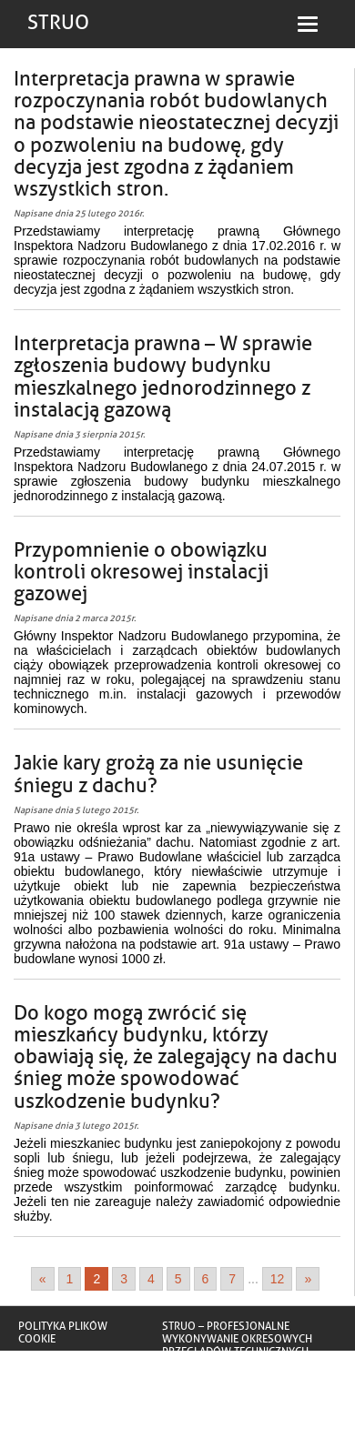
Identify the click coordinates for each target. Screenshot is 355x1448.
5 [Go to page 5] (178, 1279)
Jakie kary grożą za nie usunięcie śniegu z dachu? (158, 774)
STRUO (58, 23)
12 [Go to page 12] (277, 1279)
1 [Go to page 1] (70, 1279)
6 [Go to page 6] (205, 1279)
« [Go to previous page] (42, 1279)
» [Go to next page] (307, 1279)
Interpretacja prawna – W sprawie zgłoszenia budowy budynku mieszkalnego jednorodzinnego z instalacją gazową (163, 377)
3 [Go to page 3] (123, 1279)
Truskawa (189, 1377)
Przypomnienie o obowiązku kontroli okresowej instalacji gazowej (141, 572)
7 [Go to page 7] (232, 1279)
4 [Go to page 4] (151, 1279)
